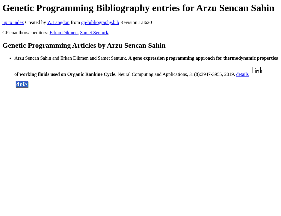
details (242, 74)
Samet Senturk (94, 32)
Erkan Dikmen (64, 32)
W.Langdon (58, 22)
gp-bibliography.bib (100, 22)
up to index (13, 22)
